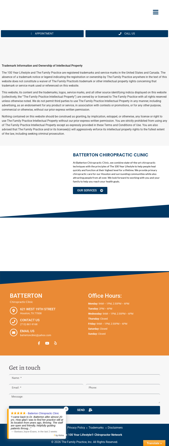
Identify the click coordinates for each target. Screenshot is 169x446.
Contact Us (30, 320)
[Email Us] (13, 332)
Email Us (27, 331)
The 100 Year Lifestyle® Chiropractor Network (92, 434)
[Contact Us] (13, 321)
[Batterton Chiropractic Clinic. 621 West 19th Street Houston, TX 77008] (84, 244)
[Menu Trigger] (156, 11)
